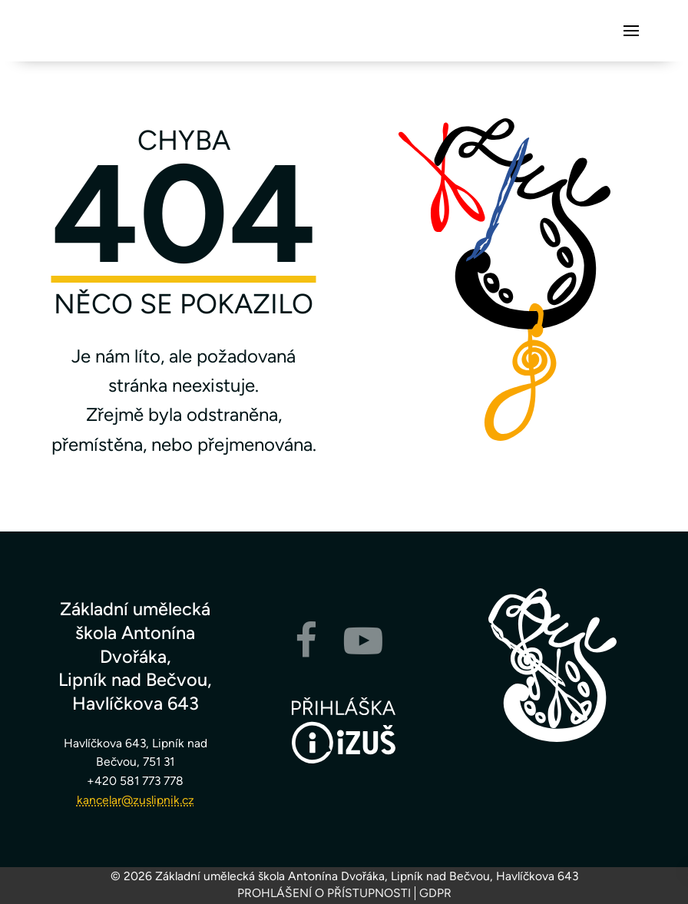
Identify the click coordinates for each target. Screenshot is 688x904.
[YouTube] (363, 650)
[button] (631, 30)
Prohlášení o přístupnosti (324, 893)
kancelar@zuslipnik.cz (135, 800)
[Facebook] (306, 650)
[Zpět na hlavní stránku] (552, 665)
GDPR (435, 893)
